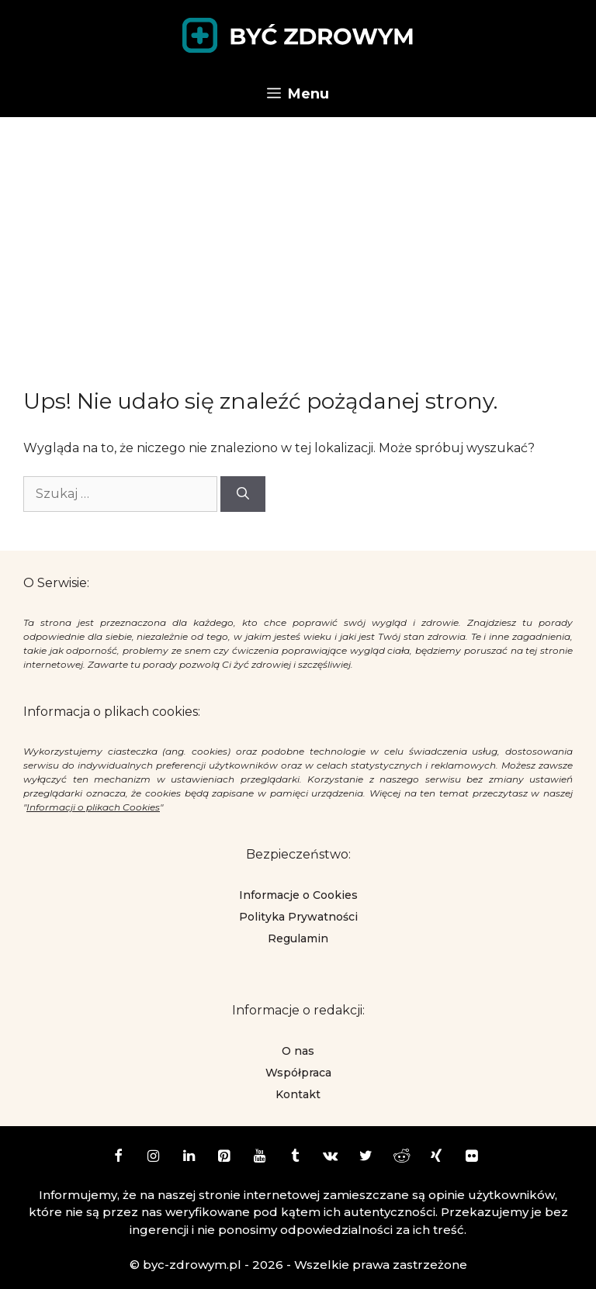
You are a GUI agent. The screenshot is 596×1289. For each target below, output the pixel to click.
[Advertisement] (298, 233)
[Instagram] (153, 1157)
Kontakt (298, 1094)
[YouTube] (260, 1157)
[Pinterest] (224, 1157)
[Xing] (437, 1157)
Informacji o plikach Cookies (93, 807)
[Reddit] (401, 1157)
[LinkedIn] (188, 1157)
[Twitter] (365, 1157)
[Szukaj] (242, 494)
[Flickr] (472, 1157)
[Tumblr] (295, 1157)
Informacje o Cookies (298, 895)
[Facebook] (118, 1157)
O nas (298, 1051)
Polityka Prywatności (298, 917)
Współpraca (298, 1073)
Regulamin (298, 938)
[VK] (330, 1157)
